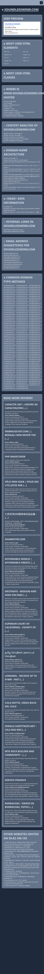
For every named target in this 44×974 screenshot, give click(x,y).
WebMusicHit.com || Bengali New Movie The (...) (20, 435)
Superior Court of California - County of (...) (20, 627)
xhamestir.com (15, 539)
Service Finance (15, 780)
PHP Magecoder (15, 456)
